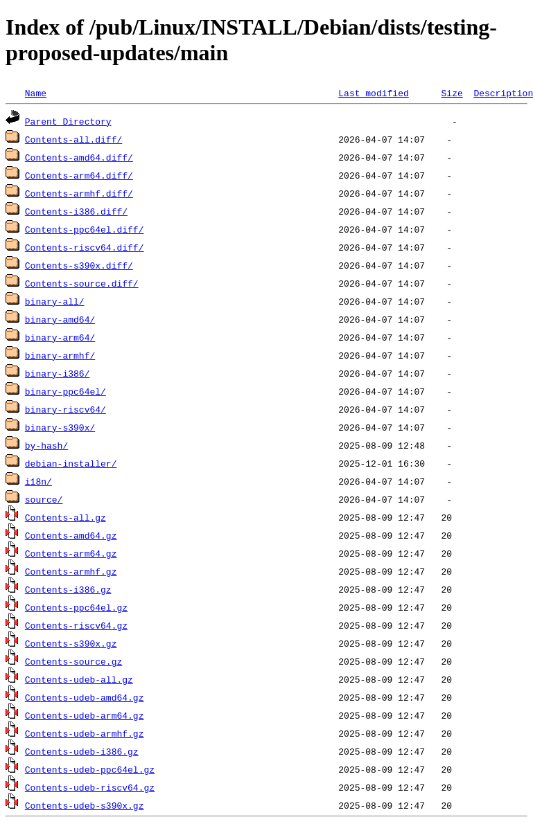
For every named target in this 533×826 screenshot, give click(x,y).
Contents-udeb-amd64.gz (84, 697)
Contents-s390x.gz (71, 643)
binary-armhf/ (60, 355)
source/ (44, 499)
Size (451, 93)
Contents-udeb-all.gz (79, 679)
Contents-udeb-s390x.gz (84, 805)
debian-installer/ (71, 463)
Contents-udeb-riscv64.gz (90, 787)
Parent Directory (68, 121)
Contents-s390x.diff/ (79, 265)
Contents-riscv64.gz (76, 625)
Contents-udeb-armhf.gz (84, 733)
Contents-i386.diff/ (76, 211)
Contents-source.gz (73, 661)
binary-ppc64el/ (65, 391)
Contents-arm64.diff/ (79, 175)
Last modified (373, 93)
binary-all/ (55, 301)
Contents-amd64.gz (71, 535)
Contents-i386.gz (68, 589)
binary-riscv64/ (65, 409)
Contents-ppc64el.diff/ (84, 229)
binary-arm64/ (60, 337)
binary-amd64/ (60, 319)
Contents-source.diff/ (82, 283)
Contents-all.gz (65, 517)
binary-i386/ (57, 373)
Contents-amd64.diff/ (79, 157)
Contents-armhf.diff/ (79, 193)
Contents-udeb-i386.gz (82, 751)
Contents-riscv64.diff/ (84, 247)
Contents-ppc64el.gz (76, 607)
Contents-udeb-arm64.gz (84, 715)
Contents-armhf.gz (71, 571)
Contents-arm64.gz (71, 553)
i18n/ (38, 481)
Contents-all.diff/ (73, 139)
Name (35, 93)
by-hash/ (46, 445)
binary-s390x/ (60, 427)
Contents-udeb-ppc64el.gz (90, 769)
